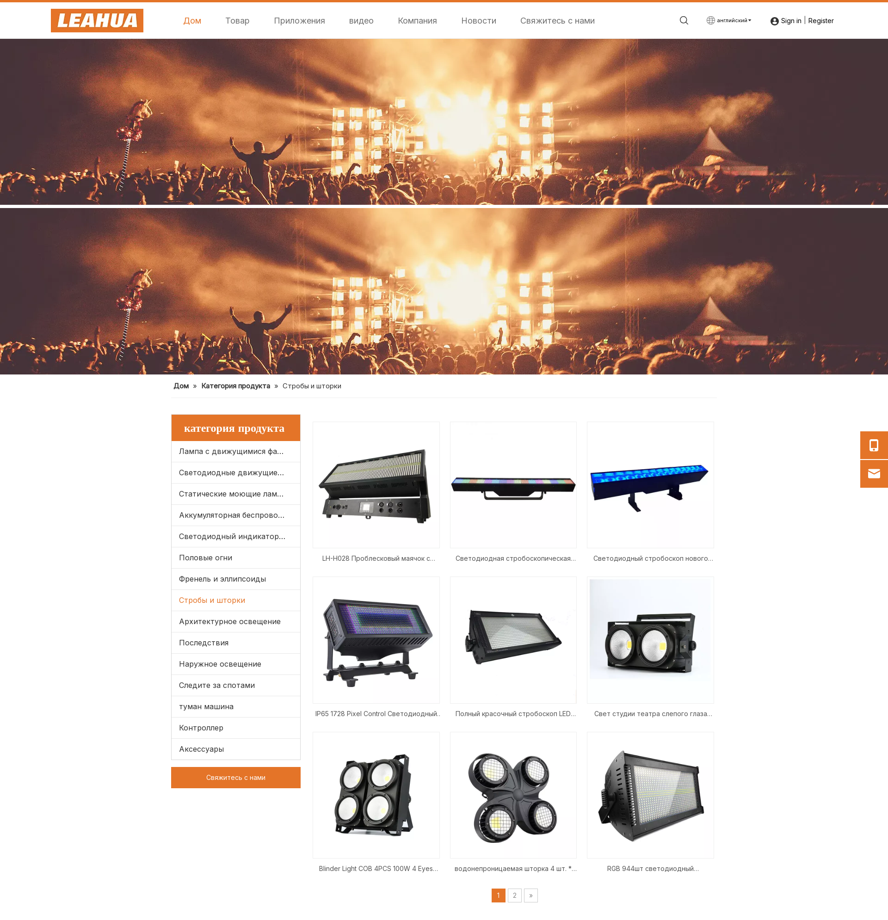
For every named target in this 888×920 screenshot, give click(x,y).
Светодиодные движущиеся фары (239, 472)
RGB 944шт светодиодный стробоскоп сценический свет (650, 869)
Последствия (203, 642)
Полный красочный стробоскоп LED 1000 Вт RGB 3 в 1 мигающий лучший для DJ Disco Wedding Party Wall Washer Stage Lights (513, 714)
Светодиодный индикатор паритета (239, 536)
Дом (192, 20)
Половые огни (205, 557)
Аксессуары (201, 749)
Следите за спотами (217, 685)
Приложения (299, 20)
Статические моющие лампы (233, 493)
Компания (417, 20)
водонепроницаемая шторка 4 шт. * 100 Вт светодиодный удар (513, 869)
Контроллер (201, 727)
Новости (478, 20)
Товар (237, 20)
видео (361, 20)
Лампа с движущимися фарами (237, 451)
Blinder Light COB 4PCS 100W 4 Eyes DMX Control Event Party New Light (376, 869)
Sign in (791, 21)
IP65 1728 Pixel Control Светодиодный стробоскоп (376, 714)
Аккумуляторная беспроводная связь (239, 515)
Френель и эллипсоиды (222, 578)
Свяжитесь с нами (557, 20)
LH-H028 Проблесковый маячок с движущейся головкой (376, 559)
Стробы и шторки (212, 600)
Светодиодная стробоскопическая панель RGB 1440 (513, 559)
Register (821, 21)
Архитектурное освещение (230, 621)
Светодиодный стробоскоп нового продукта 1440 (650, 559)
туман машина (206, 706)
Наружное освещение (220, 664)
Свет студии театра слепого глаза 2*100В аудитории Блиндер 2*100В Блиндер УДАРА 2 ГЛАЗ (651, 714)
